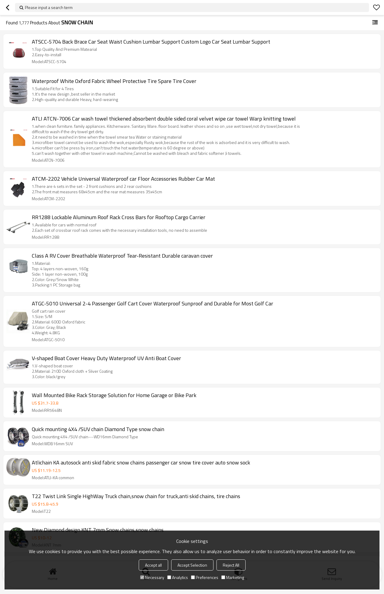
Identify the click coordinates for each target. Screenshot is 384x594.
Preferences (204, 577)
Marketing (232, 577)
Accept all (153, 565)
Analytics (177, 577)
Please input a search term (49, 7)
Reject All (231, 565)
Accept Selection (192, 565)
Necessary (152, 577)
